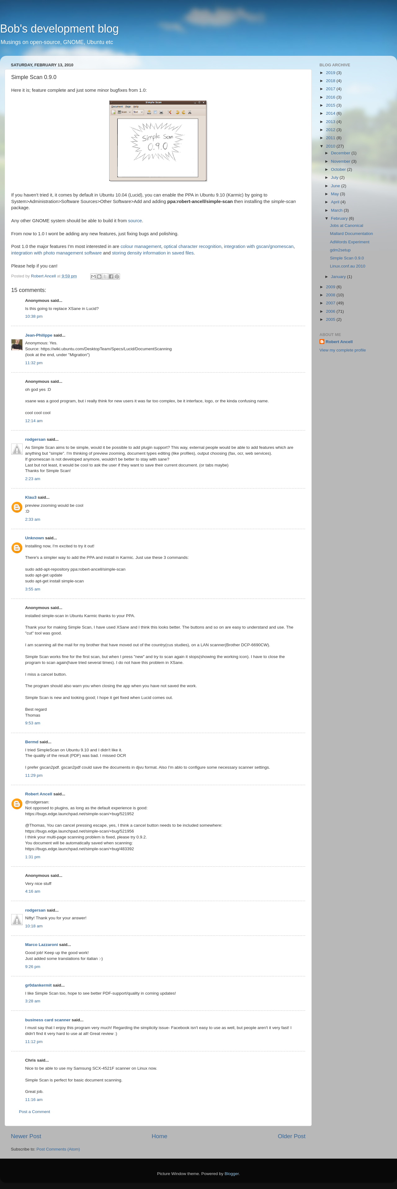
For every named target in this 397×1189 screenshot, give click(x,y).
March (337, 210)
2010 (331, 146)
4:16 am (32, 891)
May (335, 194)
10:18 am (33, 926)
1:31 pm (32, 857)
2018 (331, 80)
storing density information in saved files (153, 252)
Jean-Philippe (38, 335)
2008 (331, 295)
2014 (331, 113)
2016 (331, 97)
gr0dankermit (38, 985)
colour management (141, 246)
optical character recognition (192, 246)
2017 (331, 88)
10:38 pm (33, 316)
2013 (331, 121)
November (341, 161)
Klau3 (31, 497)
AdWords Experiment (349, 242)
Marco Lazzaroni (41, 944)
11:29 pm (33, 775)
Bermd (31, 742)
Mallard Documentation (351, 233)
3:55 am (32, 589)
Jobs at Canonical (346, 225)
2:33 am (32, 519)
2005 (331, 319)
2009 (331, 287)
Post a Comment (34, 1111)
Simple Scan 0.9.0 (347, 258)
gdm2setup (340, 250)
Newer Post (26, 1136)
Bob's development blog (59, 28)
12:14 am (33, 420)
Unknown (34, 538)
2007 (331, 303)
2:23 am (32, 478)
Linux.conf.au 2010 (347, 266)
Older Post (292, 1136)
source (135, 220)
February (340, 218)
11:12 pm (33, 1041)
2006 (331, 311)
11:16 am (33, 1099)
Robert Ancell (38, 794)
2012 (331, 129)
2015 (331, 105)
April (336, 202)
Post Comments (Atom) (58, 1149)
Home (159, 1136)
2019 (331, 72)
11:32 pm (33, 362)
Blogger (232, 1173)
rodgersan (35, 439)
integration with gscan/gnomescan (258, 246)
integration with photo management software (56, 252)
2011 (331, 137)
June (336, 185)
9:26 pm (32, 966)
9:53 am (32, 723)
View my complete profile (342, 350)
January (339, 276)
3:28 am (32, 1001)
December (341, 153)
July (335, 177)
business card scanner (47, 1020)
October (339, 169)
